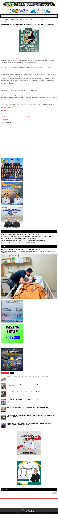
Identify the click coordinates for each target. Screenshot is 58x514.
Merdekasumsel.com (14, 58)
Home (2, 19)
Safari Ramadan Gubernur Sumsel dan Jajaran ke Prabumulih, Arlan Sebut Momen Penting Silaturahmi (23, 240)
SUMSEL (20, 19)
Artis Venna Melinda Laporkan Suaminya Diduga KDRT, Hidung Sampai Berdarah (20, 249)
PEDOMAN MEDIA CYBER (29, 511)
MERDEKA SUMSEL (34, 513)
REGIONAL (15, 19)
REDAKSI (30, 510)
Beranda (30, 116)
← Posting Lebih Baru (6, 116)
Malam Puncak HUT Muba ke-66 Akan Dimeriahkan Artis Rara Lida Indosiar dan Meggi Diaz (28, 24)
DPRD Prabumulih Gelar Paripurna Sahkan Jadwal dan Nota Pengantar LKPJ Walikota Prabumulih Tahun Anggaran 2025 (26, 236)
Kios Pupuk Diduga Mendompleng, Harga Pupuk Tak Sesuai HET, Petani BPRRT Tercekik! (20, 242)
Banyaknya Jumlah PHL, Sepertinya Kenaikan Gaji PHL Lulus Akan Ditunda (24, 391)
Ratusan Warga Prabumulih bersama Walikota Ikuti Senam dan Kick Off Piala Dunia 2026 (20, 234)
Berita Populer (5, 373)
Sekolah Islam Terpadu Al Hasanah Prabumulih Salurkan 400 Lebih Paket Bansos (18, 238)
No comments (23, 26)
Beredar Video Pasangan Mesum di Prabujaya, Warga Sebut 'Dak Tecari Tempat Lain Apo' (28, 407)
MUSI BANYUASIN (9, 19)
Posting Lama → (53, 116)
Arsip (12, 373)
